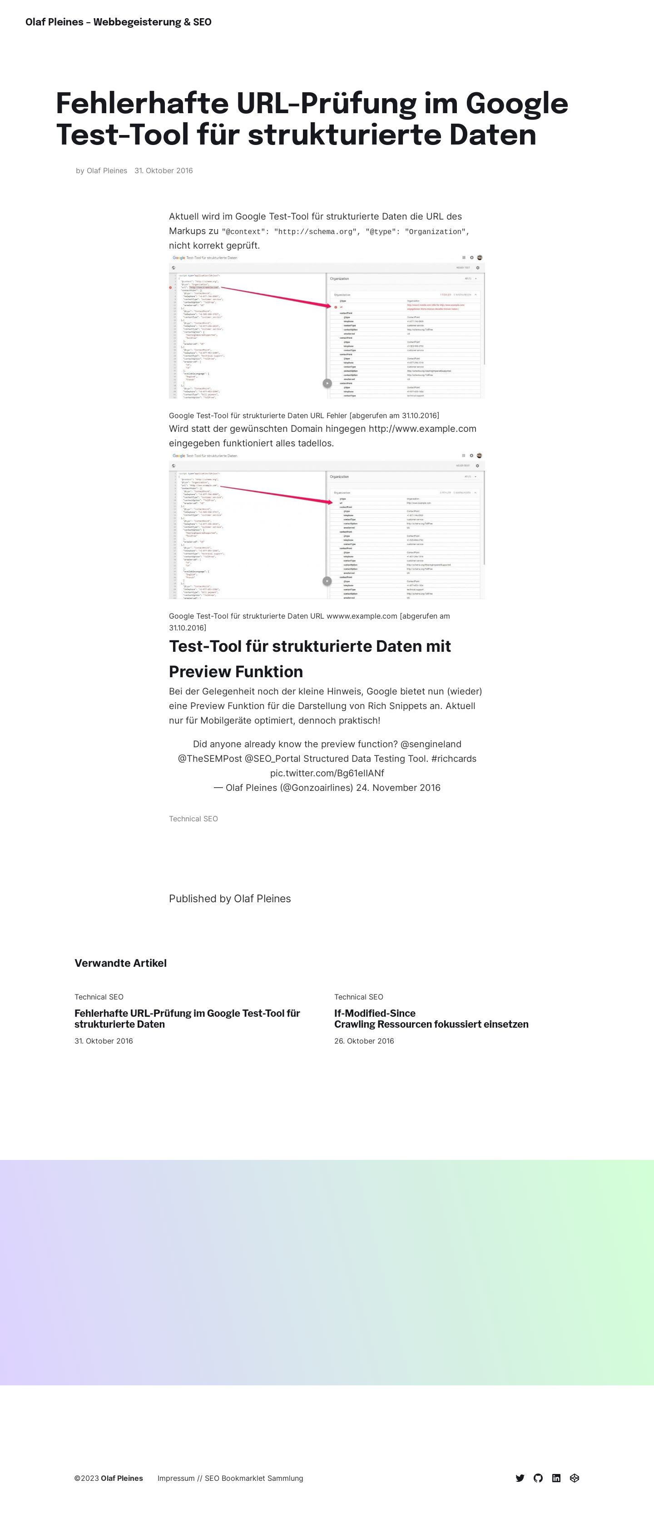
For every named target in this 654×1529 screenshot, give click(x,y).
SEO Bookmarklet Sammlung (254, 1479)
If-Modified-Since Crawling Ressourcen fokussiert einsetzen (439, 1019)
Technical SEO (193, 818)
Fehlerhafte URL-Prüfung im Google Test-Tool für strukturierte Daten (196, 1019)
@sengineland (431, 744)
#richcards (453, 758)
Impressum (176, 1479)
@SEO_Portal (273, 758)
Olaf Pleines (122, 1479)
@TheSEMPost (210, 758)
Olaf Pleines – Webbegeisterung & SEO (126, 22)
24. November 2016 (398, 787)
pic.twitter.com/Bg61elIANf (327, 773)
